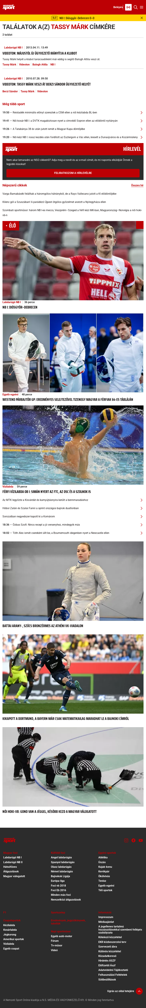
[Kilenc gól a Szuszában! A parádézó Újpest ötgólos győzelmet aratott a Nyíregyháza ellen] (73, 202)
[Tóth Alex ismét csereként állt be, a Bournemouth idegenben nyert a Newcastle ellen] (73, 533)
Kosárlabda (10, 929)
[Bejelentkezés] (118, 7)
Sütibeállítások (107, 979)
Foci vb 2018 (58, 885)
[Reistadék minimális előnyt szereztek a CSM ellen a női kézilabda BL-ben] (73, 112)
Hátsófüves (10, 866)
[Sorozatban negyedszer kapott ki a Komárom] (73, 516)
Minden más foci (61, 894)
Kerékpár (103, 871)
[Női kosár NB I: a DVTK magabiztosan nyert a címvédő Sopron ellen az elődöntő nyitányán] (73, 120)
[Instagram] (126, 840)
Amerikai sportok (13, 939)
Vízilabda (7, 486)
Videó (54, 950)
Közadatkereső (107, 956)
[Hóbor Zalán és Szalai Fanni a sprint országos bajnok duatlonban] (73, 508)
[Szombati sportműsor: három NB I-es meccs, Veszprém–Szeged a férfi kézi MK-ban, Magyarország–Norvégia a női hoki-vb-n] (73, 213)
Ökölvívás (104, 876)
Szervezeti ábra (107, 946)
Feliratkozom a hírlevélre (73, 173)
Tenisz (102, 880)
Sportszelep (58, 912)
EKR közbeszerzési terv (112, 942)
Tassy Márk (9, 64)
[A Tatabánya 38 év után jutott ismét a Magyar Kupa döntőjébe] (73, 129)
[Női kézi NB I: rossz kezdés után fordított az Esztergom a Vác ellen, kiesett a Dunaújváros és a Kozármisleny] (73, 137)
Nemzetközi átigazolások (66, 899)
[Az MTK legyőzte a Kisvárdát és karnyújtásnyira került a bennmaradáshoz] (73, 500)
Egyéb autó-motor (61, 936)
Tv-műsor (56, 945)
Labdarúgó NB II (13, 862)
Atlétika (103, 857)
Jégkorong (9, 934)
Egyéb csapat (11, 948)
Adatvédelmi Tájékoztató (113, 970)
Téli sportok (105, 890)
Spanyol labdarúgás (62, 862)
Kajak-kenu (105, 866)
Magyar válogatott (14, 876)
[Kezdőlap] (8, 7)
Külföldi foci (58, 852)
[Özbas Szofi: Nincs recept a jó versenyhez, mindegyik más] (73, 524)
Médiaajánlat (106, 921)
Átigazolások (11, 871)
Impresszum (105, 917)
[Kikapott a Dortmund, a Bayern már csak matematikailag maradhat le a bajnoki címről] (73, 673)
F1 (4, 912)
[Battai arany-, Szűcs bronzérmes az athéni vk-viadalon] (73, 580)
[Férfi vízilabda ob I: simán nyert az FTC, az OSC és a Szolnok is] (73, 444)
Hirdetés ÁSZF (107, 960)
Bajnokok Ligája (60, 876)
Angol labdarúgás (61, 857)
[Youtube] (141, 840)
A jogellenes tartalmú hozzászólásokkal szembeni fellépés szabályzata (120, 929)
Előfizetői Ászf (107, 965)
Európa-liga (58, 880)
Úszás (102, 862)
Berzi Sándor (10, 91)
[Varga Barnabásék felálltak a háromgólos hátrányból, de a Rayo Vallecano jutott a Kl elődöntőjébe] (73, 193)
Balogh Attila (40, 64)
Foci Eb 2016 (58, 890)
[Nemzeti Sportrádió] (128, 7)
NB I (52, 64)
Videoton (24, 64)
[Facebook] (133, 840)
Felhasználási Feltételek (112, 974)
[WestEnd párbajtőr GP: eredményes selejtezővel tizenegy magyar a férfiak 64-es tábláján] (73, 352)
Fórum (55, 940)
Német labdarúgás (62, 871)
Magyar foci (10, 852)
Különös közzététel (109, 951)
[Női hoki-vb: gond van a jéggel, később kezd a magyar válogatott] (73, 766)
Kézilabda (9, 925)
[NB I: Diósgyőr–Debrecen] (73, 260)
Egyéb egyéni (10, 394)
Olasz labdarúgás (61, 866)
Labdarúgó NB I (13, 47)
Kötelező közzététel (110, 937)
